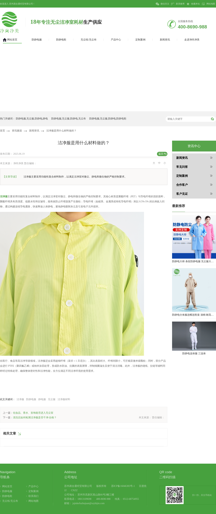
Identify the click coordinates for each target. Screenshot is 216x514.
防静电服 (31, 399)
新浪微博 (177, 4)
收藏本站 (193, 4)
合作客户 (182, 184)
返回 (160, 154)
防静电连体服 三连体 (194, 353)
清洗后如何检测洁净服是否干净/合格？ (35, 417)
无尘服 (51, 399)
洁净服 (20, 399)
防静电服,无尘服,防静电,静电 (32, 118)
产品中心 (33, 486)
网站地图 (208, 4)
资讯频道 (17, 130)
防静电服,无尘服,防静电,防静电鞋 (108, 118)
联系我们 (33, 496)
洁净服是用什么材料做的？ (61, 130)
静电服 (42, 399)
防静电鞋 (7, 496)
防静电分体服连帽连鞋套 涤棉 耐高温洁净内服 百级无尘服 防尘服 (194, 314)
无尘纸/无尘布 (10, 501)
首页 (2, 130)
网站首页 (7, 486)
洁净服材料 (64, 399)
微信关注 (162, 4)
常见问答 (182, 166)
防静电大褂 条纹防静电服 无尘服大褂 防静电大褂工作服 (194, 261)
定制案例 (182, 175)
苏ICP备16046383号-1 (123, 486)
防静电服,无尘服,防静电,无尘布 (68, 118)
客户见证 (182, 193)
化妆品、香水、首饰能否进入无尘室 (33, 412)
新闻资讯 (34, 130)
